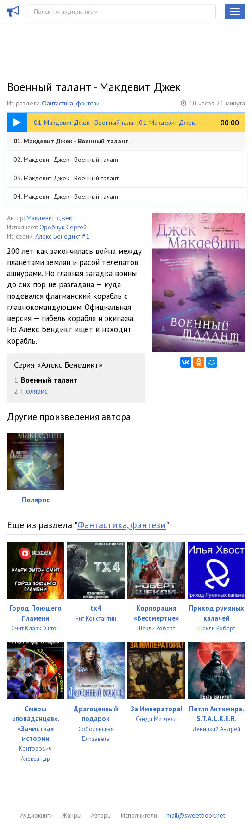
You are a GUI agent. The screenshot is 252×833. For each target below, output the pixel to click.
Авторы (101, 815)
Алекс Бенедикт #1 (62, 236)
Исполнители (139, 815)
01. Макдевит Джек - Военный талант (71, 141)
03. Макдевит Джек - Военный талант (66, 178)
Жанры (72, 815)
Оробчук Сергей (63, 227)
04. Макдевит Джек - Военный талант (66, 196)
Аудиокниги (36, 815)
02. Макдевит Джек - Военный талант (66, 159)
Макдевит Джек (49, 218)
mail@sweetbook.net (195, 815)
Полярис (34, 390)
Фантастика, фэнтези (71, 103)
